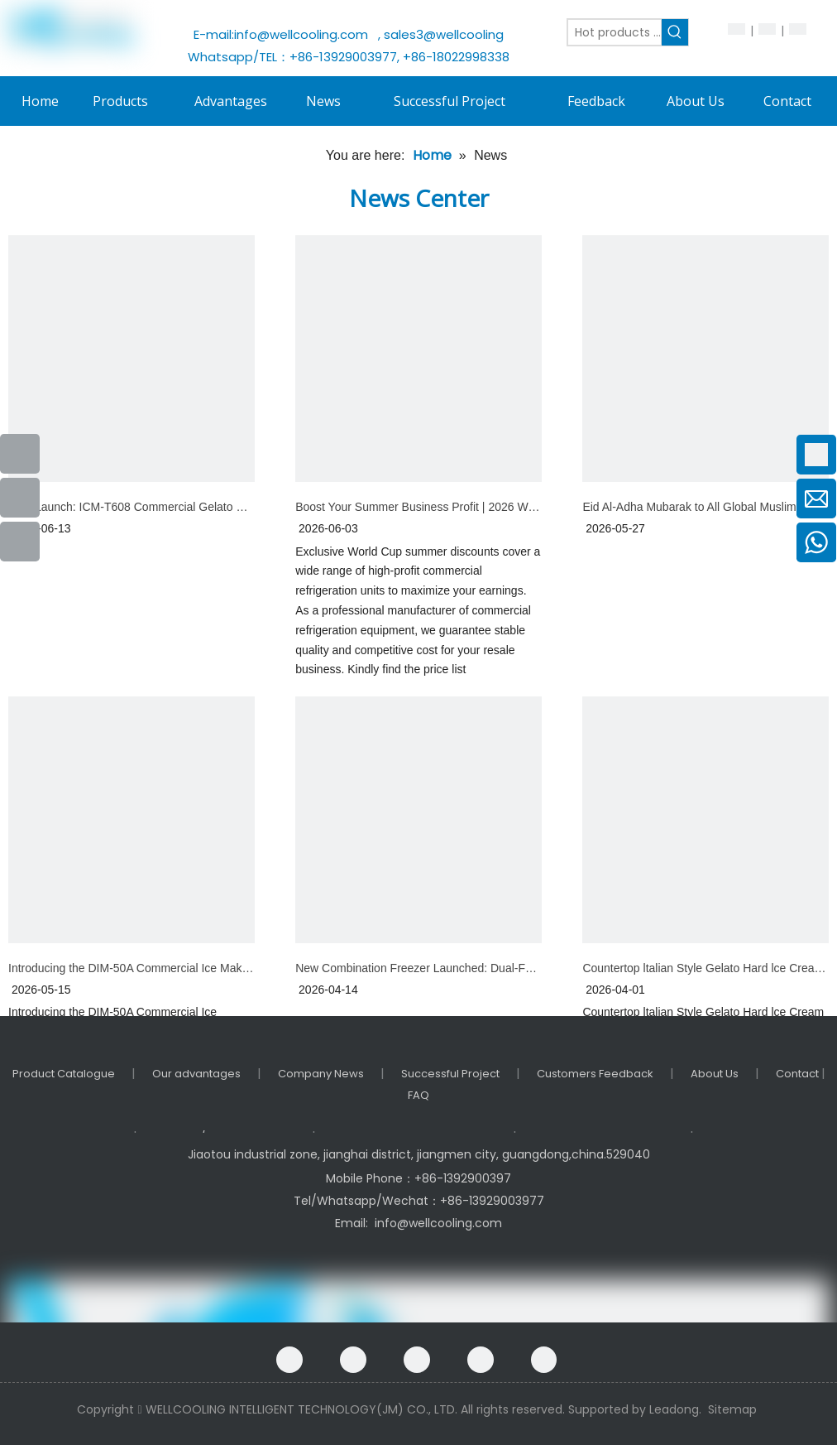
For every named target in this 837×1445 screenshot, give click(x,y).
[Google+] (353, 1359)
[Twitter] (480, 1359)
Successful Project (450, 1073)
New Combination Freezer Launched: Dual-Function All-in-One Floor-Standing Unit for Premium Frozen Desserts (418, 968)
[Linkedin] (417, 1359)
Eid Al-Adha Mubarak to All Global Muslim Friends (705, 506)
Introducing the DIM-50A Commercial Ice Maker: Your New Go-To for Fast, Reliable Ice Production (131, 968)
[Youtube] (20, 498)
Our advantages (196, 1073)
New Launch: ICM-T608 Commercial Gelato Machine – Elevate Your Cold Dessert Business (131, 506)
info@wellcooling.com (304, 34)
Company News (321, 1073)
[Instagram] (544, 1359)
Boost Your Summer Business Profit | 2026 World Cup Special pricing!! (418, 506)
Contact (798, 1073)
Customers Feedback (595, 1073)
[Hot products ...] (614, 32)
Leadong (674, 1409)
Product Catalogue (63, 1073)
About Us (715, 1073)
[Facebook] (289, 1359)
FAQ (418, 1095)
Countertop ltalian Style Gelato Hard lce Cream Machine (705, 968)
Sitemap (732, 1409)
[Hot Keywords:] (675, 32)
